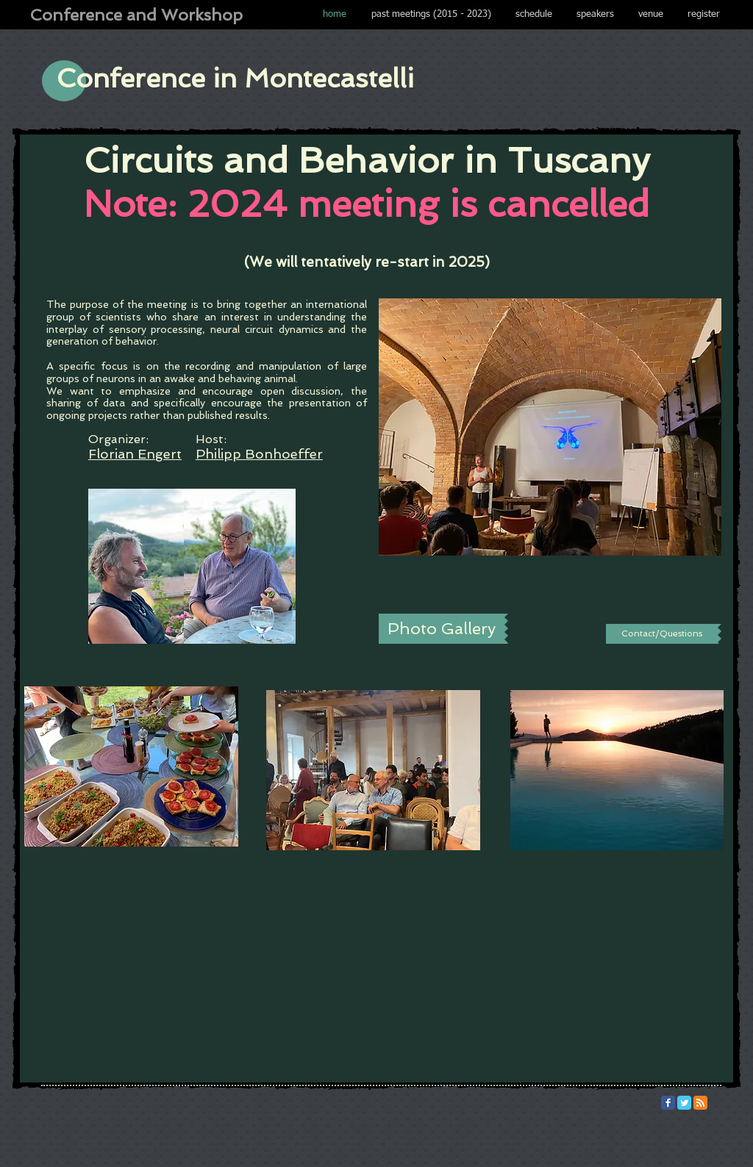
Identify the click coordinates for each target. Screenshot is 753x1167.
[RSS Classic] (700, 1103)
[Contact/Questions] (662, 634)
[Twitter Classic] (684, 1103)
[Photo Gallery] (441, 629)
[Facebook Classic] (668, 1103)
